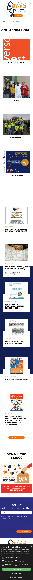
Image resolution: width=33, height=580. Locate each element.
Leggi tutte (16, 437)
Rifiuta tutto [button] (16, 573)
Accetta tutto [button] (16, 569)
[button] (16, 577)
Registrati (24, 531)
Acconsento (16, 517)
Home (5, 21)
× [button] (31, 546)
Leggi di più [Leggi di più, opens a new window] (14, 555)
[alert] (16, 562)
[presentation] (14, 524)
